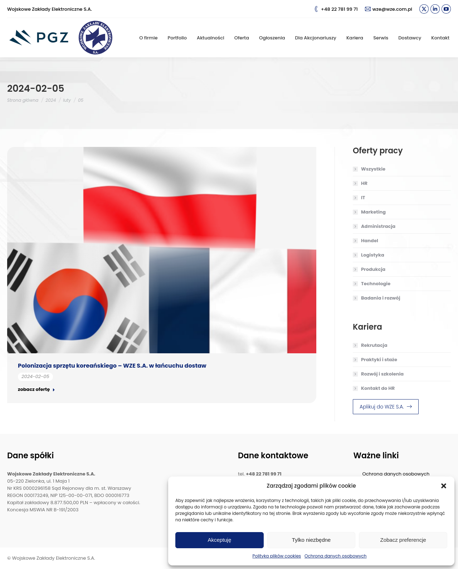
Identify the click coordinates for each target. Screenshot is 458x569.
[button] (443, 485)
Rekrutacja (374, 345)
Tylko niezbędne (311, 540)
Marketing (373, 212)
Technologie (375, 283)
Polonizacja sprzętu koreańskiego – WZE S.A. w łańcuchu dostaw (112, 366)
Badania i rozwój (380, 298)
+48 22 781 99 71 (335, 9)
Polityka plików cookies (277, 556)
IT (363, 197)
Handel (369, 240)
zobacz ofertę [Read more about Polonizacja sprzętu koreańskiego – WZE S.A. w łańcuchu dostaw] (36, 389)
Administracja (378, 226)
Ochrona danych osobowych (335, 556)
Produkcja (373, 269)
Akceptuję (219, 540)
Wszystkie (373, 169)
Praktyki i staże (379, 359)
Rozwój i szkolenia (382, 373)
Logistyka (372, 255)
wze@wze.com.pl (388, 9)
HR (364, 183)
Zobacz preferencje (403, 540)
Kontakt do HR (378, 388)
